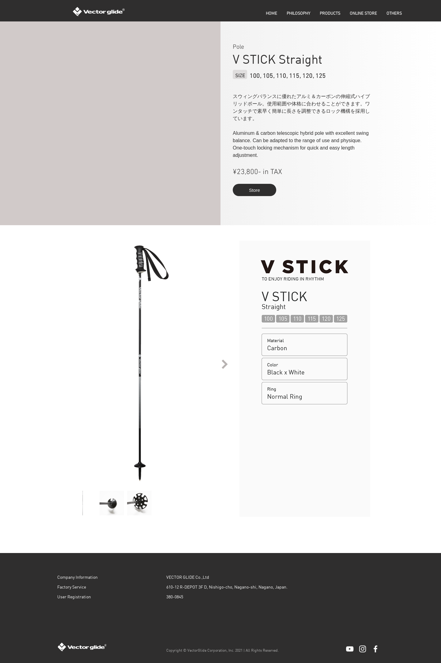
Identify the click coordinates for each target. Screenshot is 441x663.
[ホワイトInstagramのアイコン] (362, 649)
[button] (330, 13)
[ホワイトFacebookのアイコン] (375, 649)
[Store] (254, 190)
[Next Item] (225, 364)
